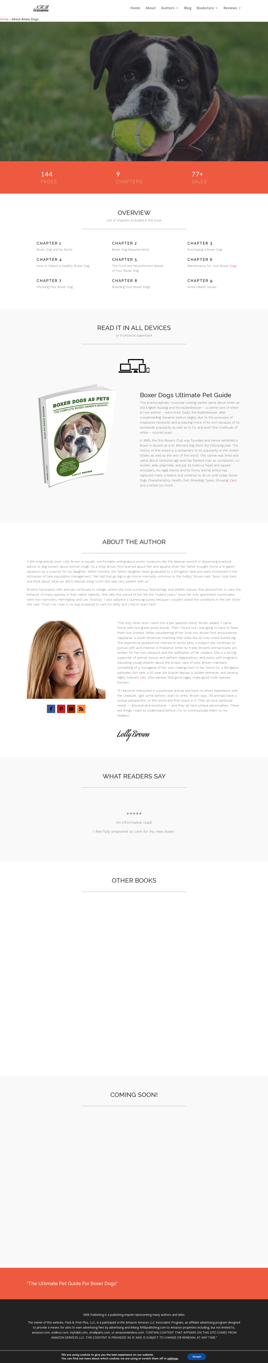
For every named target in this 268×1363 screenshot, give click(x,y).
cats (143, 677)
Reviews (230, 9)
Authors (168, 9)
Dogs (233, 266)
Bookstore (205, 9)
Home (135, 9)
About (151, 9)
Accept (196, 1356)
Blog (187, 9)
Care (233, 480)
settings (171, 1358)
